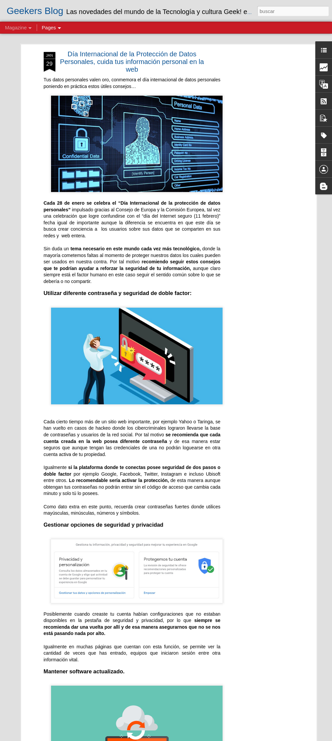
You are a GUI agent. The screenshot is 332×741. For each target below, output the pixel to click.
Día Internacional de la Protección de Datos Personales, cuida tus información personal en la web (132, 57)
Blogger (241, 737)
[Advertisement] (257, 152)
